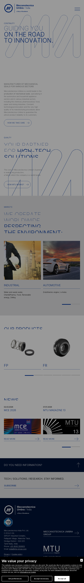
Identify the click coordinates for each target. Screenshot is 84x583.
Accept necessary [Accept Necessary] (41, 579)
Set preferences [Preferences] (15, 579)
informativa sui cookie (28, 572)
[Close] (81, 560)
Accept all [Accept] (62, 579)
